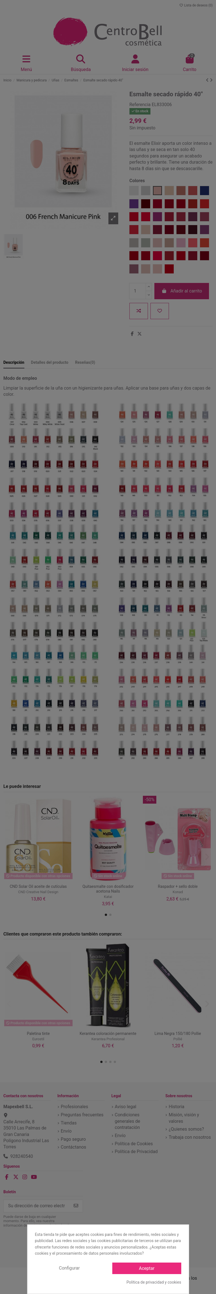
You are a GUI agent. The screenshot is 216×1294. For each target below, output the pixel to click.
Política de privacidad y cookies (153, 1282)
